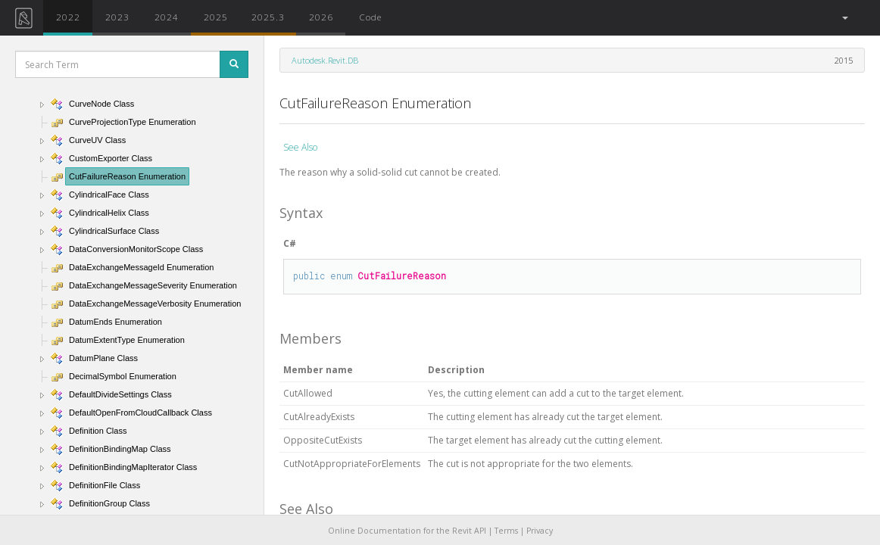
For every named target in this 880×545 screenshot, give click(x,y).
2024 (166, 17)
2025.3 (268, 17)
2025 (216, 17)
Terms (506, 530)
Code (370, 17)
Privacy (539, 530)
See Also (300, 147)
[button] (844, 18)
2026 (321, 17)
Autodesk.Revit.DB (325, 60)
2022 (68, 17)
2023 (117, 17)
